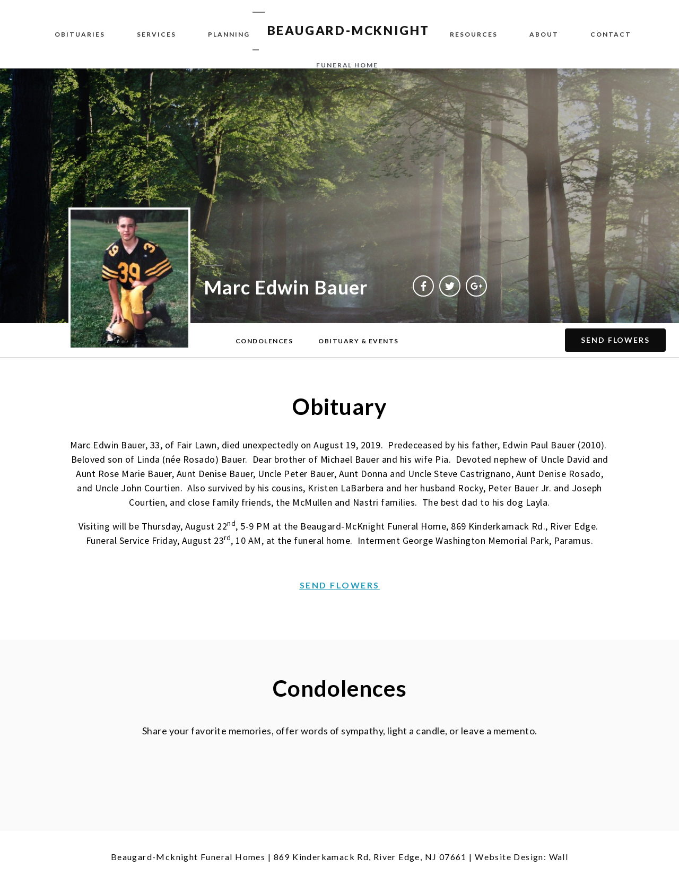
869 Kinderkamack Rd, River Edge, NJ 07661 (370, 857)
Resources (474, 34)
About (544, 34)
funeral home (347, 65)
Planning (229, 34)
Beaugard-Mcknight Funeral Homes (188, 857)
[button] (264, 341)
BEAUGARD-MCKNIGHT (348, 30)
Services (156, 34)
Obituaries (80, 34)
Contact (610, 34)
